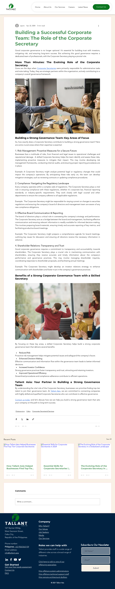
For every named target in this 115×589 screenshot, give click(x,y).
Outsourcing (20, 411)
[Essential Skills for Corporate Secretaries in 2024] (57, 452)
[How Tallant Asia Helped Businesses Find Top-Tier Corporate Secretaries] (20, 452)
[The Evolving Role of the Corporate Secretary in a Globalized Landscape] (94, 452)
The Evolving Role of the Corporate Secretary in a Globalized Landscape (94, 467)
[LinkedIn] (6, 559)
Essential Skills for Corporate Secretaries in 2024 (57, 467)
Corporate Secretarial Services (43, 411)
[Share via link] (33, 419)
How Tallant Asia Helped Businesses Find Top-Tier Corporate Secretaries (20, 467)
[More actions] (98, 25)
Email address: (11, 550)
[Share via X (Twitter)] (22, 419)
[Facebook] (11, 559)
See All (108, 439)
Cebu (28, 411)
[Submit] (95, 568)
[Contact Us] (101, 7)
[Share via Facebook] (16, 419)
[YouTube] (15, 559)
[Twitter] (20, 559)
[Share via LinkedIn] (27, 419)
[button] (18, 567)
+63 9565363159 (21, 547)
